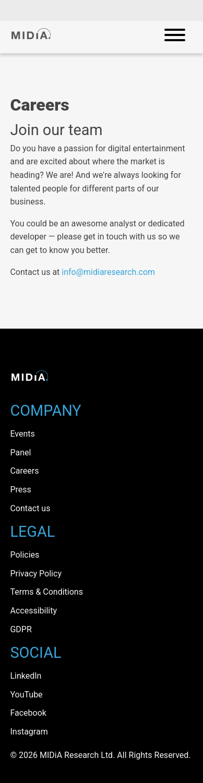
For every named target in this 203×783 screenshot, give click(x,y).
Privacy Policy (36, 574)
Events (22, 434)
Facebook (28, 713)
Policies (24, 555)
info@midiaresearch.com (108, 272)
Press (20, 490)
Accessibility (33, 611)
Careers (24, 471)
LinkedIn (25, 676)
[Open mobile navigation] (175, 37)
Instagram (28, 732)
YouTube (26, 695)
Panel (20, 452)
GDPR (20, 629)
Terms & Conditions (46, 592)
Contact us (30, 508)
